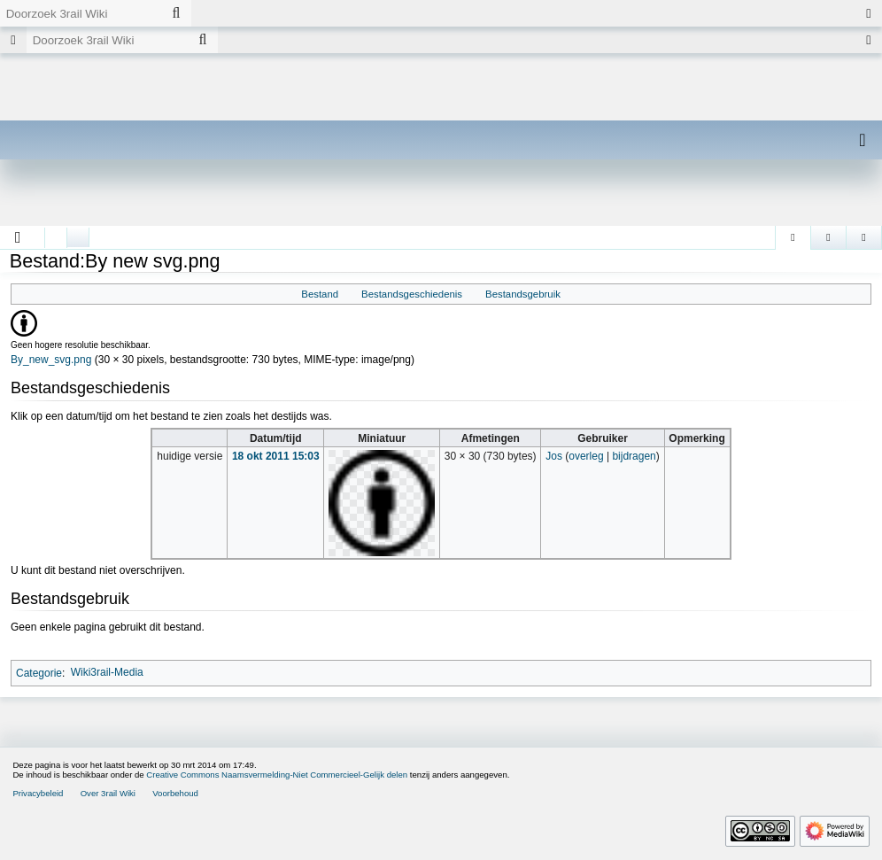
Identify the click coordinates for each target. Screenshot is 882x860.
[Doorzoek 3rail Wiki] (80, 13)
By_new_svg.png (51, 359)
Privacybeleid (37, 793)
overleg (586, 456)
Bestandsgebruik (523, 294)
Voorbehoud (175, 793)
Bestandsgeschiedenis (411, 294)
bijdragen (633, 456)
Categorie (39, 672)
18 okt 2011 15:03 (276, 456)
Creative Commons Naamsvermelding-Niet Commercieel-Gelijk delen (276, 774)
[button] (18, 237)
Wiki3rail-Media (107, 672)
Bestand (319, 294)
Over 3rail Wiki (108, 793)
